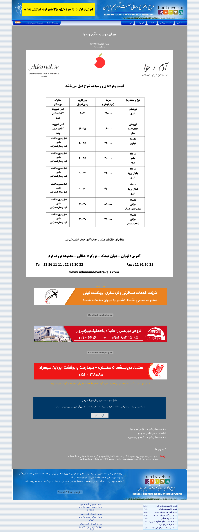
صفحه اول (181, 22)
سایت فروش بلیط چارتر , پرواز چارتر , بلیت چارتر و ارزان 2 (90, 517)
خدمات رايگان (166, 22)
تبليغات (152, 22)
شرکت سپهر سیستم (95, 481)
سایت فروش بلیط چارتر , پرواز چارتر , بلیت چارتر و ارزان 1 (90, 507)
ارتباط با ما (127, 22)
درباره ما (140, 22)
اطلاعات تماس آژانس (152, 433)
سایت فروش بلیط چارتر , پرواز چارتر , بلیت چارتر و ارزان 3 (90, 526)
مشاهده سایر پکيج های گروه (147, 437)
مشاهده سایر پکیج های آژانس (148, 429)
